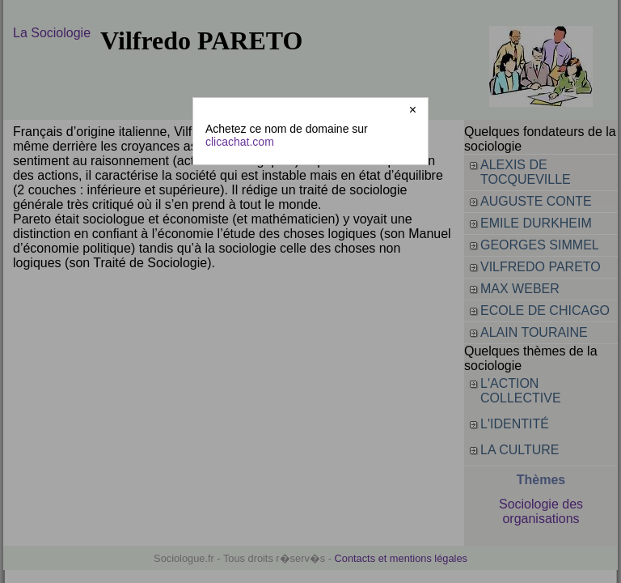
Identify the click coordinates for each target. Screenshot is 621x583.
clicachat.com (239, 141)
